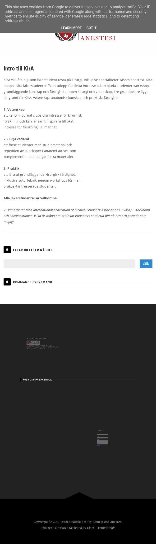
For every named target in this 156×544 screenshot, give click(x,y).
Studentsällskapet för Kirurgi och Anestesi (91, 522)
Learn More (71, 28)
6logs (91, 528)
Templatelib (107, 528)
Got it (91, 28)
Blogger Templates (54, 528)
